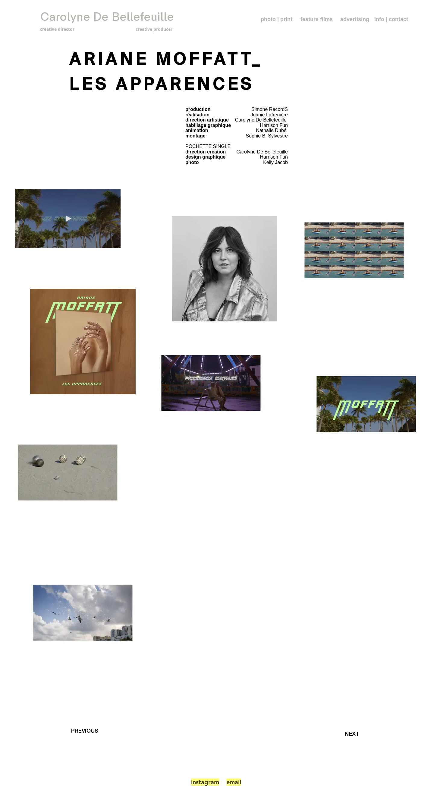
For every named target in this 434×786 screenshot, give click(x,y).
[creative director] (68, 29)
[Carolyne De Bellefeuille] (107, 17)
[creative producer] (141, 29)
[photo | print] (276, 19)
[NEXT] (354, 734)
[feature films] (316, 19)
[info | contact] (391, 19)
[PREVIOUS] (86, 731)
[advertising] (354, 19)
